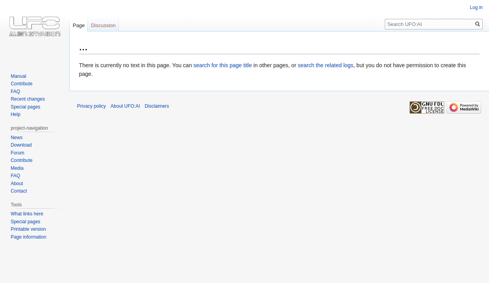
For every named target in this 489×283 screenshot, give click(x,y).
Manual (18, 76)
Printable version (28, 229)
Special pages (25, 107)
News (16, 137)
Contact (19, 191)
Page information (28, 237)
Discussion (103, 25)
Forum (17, 153)
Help (15, 114)
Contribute (21, 83)
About (17, 183)
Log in (476, 7)
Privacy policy (91, 106)
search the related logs (325, 65)
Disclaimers (157, 106)
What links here (27, 214)
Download (21, 145)
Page (79, 25)
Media (17, 168)
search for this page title (222, 65)
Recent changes (28, 99)
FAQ (15, 91)
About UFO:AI (125, 106)
